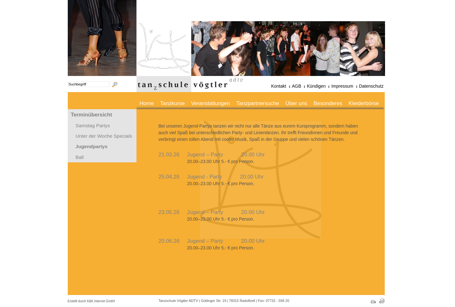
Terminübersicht (91, 115)
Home (147, 103)
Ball (80, 157)
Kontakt (278, 86)
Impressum (342, 86)
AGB (296, 86)
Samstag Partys (93, 125)
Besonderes (327, 103)
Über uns (296, 103)
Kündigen (316, 86)
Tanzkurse (172, 103)
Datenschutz (371, 86)
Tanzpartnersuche (257, 103)
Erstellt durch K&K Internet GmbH (91, 301)
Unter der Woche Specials (104, 136)
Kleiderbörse (364, 103)
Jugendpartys (92, 146)
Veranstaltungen (210, 103)
